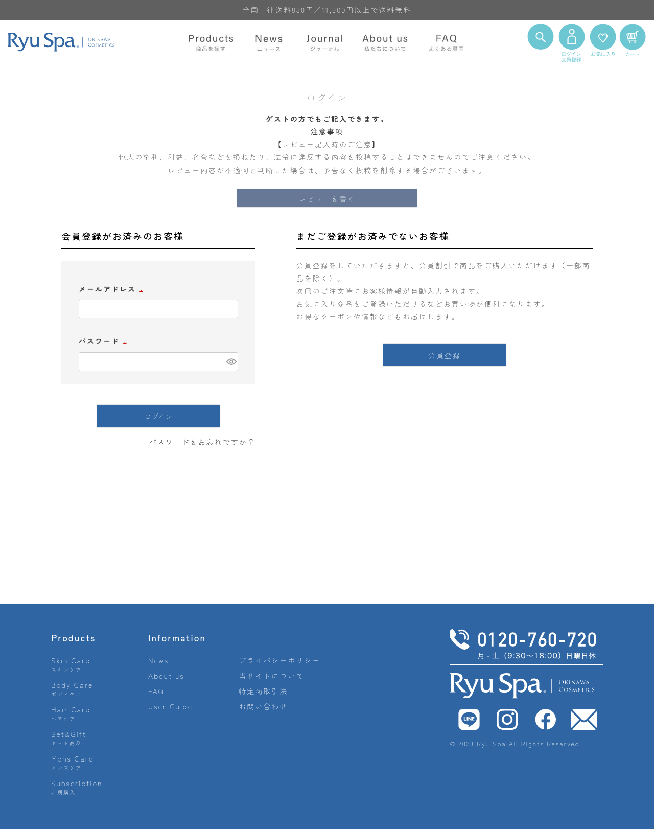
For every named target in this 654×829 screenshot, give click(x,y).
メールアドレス (112, 289)
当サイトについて (271, 676)
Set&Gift (68, 738)
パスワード (104, 341)
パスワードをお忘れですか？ (202, 441)
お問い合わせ (263, 706)
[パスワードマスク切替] (231, 362)
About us (166, 676)
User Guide (170, 706)
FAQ (156, 691)
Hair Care (70, 713)
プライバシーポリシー (279, 660)
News (158, 660)
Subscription (77, 787)
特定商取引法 (263, 691)
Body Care (72, 689)
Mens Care (72, 762)
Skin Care (70, 664)
